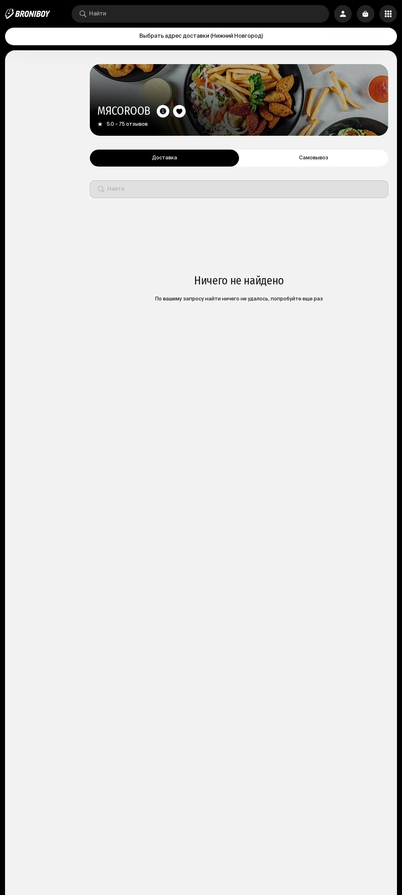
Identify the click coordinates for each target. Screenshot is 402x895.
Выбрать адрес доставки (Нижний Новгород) (201, 36)
